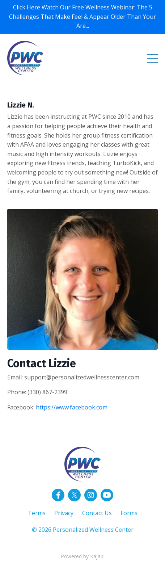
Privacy (63, 513)
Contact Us (97, 513)
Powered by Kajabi (83, 556)
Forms (129, 513)
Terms (37, 513)
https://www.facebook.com (71, 407)
